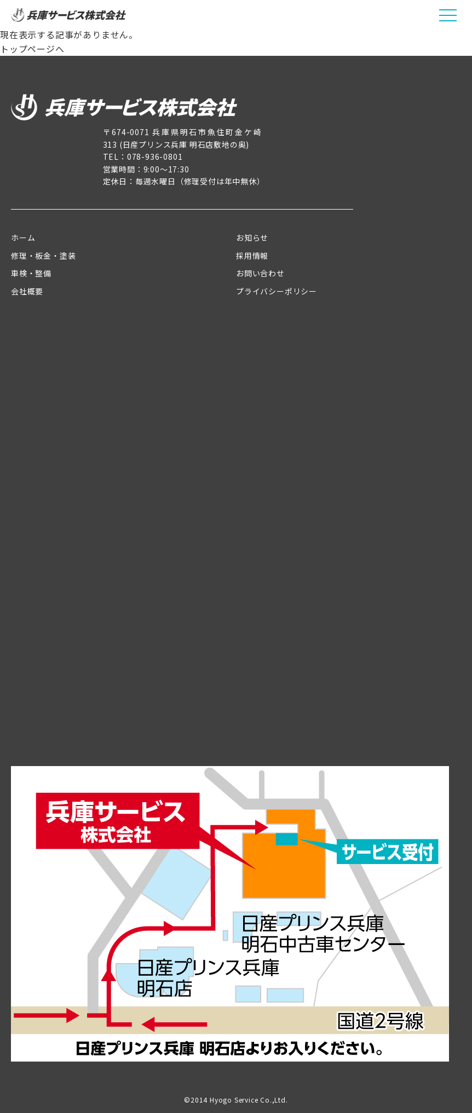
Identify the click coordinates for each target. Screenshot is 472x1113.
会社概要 (27, 291)
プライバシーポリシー (276, 291)
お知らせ (252, 237)
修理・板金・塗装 (43, 255)
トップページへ (32, 48)
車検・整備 (31, 273)
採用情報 (252, 255)
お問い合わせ (260, 273)
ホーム (23, 237)
